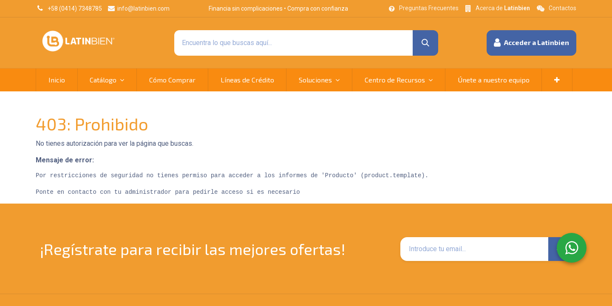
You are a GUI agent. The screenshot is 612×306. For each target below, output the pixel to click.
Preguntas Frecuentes (429, 8)
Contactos (562, 8)
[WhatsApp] (571, 248)
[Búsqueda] (425, 43)
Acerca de (503, 8)
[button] (531, 43)
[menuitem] (56, 79)
